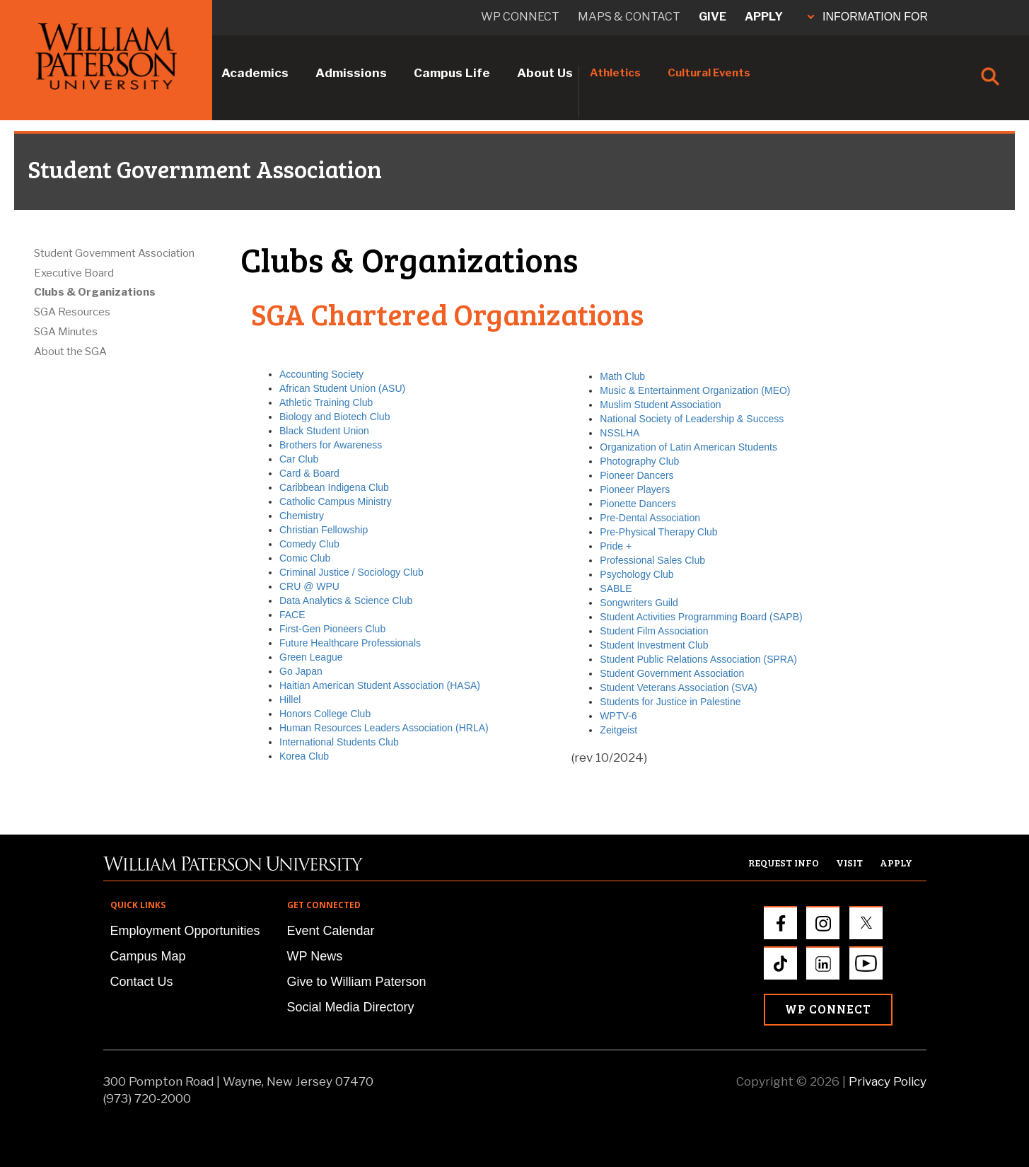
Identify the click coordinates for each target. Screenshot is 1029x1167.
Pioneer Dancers (636, 475)
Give (712, 16)
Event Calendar (331, 931)
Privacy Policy (887, 1081)
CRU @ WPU (309, 586)
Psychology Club (636, 574)
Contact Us (141, 982)
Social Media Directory (350, 1007)
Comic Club (304, 558)
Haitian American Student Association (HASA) (379, 685)
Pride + (616, 546)
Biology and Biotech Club (334, 416)
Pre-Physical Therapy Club (658, 532)
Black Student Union (324, 430)
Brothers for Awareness (330, 445)
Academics (255, 73)
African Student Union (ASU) (342, 388)
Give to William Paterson (356, 982)
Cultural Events (709, 72)
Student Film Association (654, 631)
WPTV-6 (618, 715)
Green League (311, 657)
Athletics (615, 72)
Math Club (622, 376)
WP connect (520, 16)
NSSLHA (619, 433)
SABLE (616, 588)
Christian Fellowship (323, 529)
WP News (315, 956)
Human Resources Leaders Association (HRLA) (384, 727)
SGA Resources (72, 312)
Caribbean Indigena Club (334, 487)
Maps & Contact (629, 16)
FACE (292, 614)
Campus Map (148, 956)
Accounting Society (321, 374)
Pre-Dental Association (650, 517)
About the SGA (70, 351)
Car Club (298, 459)
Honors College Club (325, 713)
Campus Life (452, 73)
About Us (545, 73)
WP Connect (828, 1009)
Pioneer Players (635, 489)
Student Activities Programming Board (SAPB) (701, 616)
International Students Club (339, 742)
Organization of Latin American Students (688, 447)
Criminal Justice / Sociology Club (351, 572)
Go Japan (300, 671)
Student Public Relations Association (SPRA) (698, 659)
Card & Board (309, 473)
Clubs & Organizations (95, 292)
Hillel (290, 699)
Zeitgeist (618, 730)
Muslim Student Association (660, 404)
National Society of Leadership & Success (692, 418)
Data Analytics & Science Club (345, 600)
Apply (764, 16)
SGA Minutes (66, 331)
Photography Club (639, 461)
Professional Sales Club (652, 560)
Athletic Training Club (326, 402)
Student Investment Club (654, 645)
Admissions (351, 73)
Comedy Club (309, 544)
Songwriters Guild (639, 602)
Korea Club (304, 756)
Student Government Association (114, 253)
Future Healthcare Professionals (350, 643)
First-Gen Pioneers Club (332, 628)
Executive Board (74, 273)
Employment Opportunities (185, 931)
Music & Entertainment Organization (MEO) (695, 390)
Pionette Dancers (637, 503)
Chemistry (301, 515)
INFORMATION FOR (868, 17)
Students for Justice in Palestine (670, 701)
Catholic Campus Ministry (335, 501)
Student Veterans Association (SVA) (678, 687)
